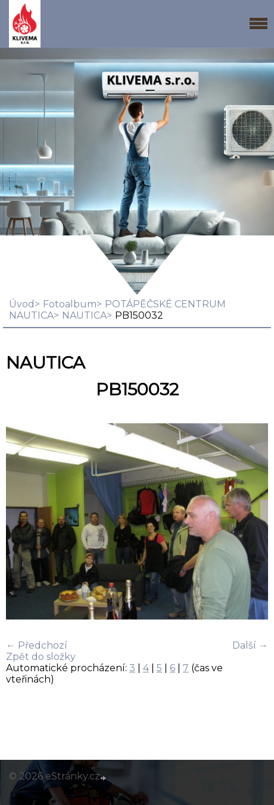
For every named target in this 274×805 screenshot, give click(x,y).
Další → (250, 645)
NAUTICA (84, 315)
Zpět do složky (41, 656)
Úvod (22, 304)
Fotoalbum (69, 304)
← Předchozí (36, 645)
